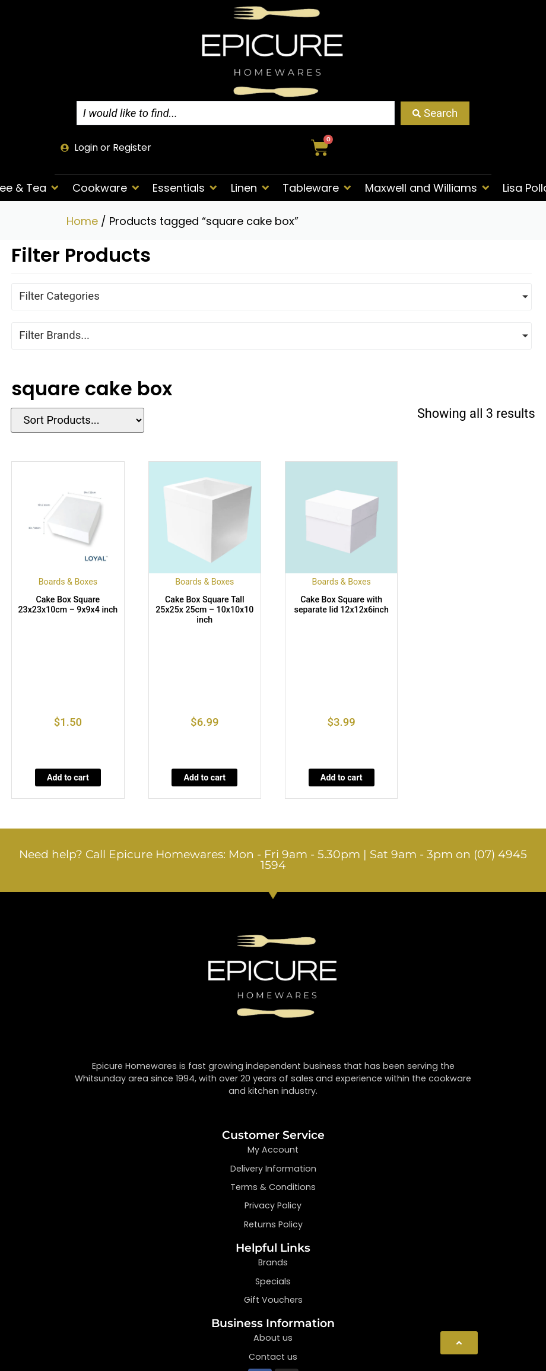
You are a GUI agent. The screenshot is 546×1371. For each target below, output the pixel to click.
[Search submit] (435, 113)
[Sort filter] (75, 420)
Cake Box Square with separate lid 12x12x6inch (341, 604)
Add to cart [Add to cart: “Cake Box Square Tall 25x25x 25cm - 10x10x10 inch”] (204, 777)
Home (82, 221)
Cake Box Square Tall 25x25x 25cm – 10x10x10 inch (204, 609)
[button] (106, 188)
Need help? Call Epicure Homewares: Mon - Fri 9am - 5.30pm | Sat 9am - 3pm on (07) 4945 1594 (273, 860)
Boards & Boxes (68, 581)
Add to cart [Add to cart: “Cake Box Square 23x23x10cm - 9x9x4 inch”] (68, 777)
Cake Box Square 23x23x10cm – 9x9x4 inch (68, 604)
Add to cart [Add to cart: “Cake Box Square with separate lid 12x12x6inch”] (341, 777)
